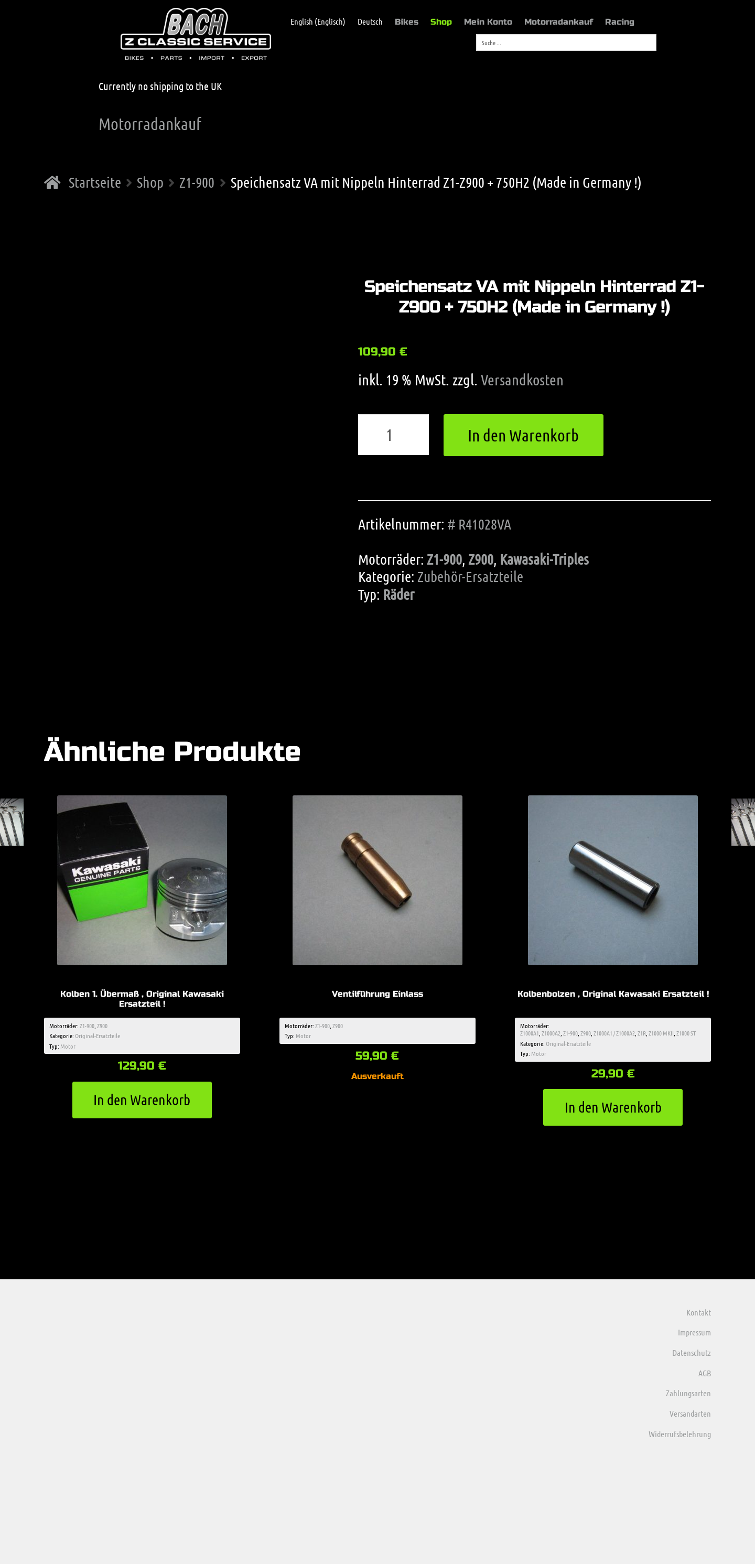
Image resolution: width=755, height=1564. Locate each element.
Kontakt (698, 1312)
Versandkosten (522, 379)
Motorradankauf (558, 22)
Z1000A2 (551, 1033)
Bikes (406, 22)
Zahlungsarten (688, 1393)
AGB (704, 1373)
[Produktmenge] (393, 434)
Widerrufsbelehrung (680, 1434)
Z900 (480, 559)
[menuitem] (313, 21)
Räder (398, 594)
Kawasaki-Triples (544, 559)
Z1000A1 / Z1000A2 (614, 1033)
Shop (441, 22)
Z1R (642, 1033)
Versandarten (690, 1413)
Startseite (95, 182)
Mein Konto (488, 22)
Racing (619, 22)
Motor (68, 1046)
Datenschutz (691, 1352)
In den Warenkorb (523, 435)
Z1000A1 (529, 1033)
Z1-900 (196, 182)
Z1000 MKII (661, 1033)
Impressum (694, 1332)
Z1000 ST (686, 1033)
